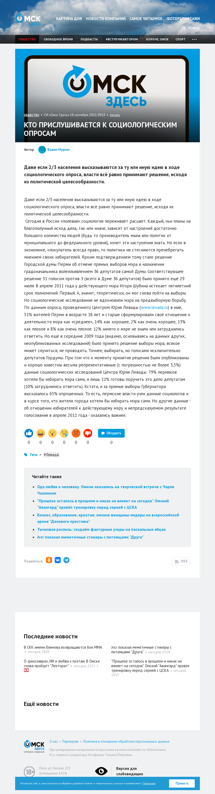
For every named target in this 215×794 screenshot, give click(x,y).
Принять (182, 783)
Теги (33, 454)
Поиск (191, 28)
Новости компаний (106, 18)
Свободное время (58, 39)
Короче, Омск (157, 39)
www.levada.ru (154, 307)
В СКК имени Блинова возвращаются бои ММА (63, 647)
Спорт (180, 39)
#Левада (51, 454)
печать (115, 115)
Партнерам (70, 741)
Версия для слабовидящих (129, 771)
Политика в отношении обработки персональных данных (126, 741)
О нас (54, 741)
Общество (27, 39)
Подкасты (89, 39)
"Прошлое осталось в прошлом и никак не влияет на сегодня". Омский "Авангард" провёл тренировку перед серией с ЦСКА (150, 666)
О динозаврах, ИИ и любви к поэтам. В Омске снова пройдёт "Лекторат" (62, 663)
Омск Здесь (28, 19)
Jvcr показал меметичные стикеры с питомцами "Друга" (90, 537)
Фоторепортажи (183, 18)
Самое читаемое (146, 18)
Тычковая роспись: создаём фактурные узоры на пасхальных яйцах (101, 529)
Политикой (149, 783)
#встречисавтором (122, 39)
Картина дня (69, 18)
